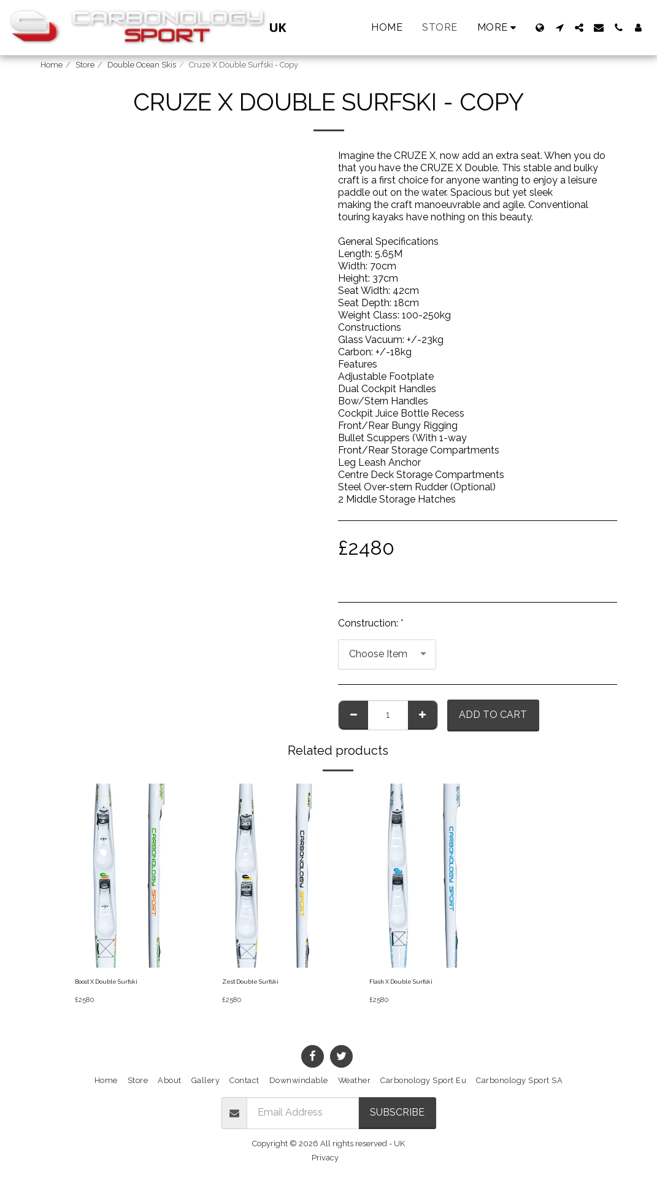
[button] (559, 28)
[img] (126, 876)
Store (84, 64)
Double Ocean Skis (141, 64)
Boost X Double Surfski (116, 983)
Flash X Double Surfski (410, 983)
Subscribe (397, 1115)
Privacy (325, 1160)
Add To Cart (493, 714)
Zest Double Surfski (258, 983)
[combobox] (387, 654)
